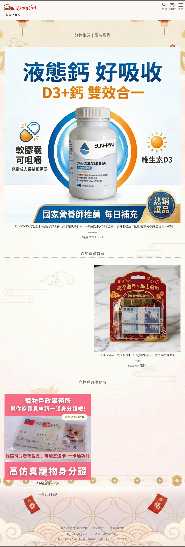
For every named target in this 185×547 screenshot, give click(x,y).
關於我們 (98, 527)
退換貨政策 (116, 527)
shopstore (110, 539)
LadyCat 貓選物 (87, 539)
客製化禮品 (12, 14)
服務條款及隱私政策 (74, 527)
